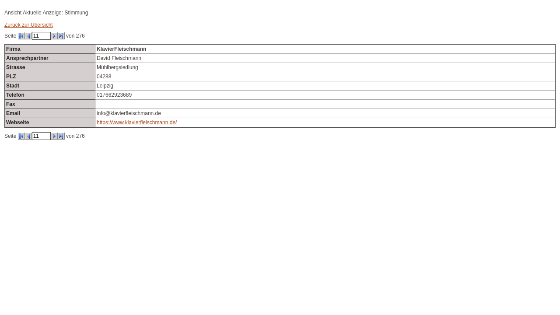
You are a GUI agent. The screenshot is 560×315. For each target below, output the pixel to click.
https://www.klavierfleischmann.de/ (137, 122)
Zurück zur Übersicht (28, 25)
